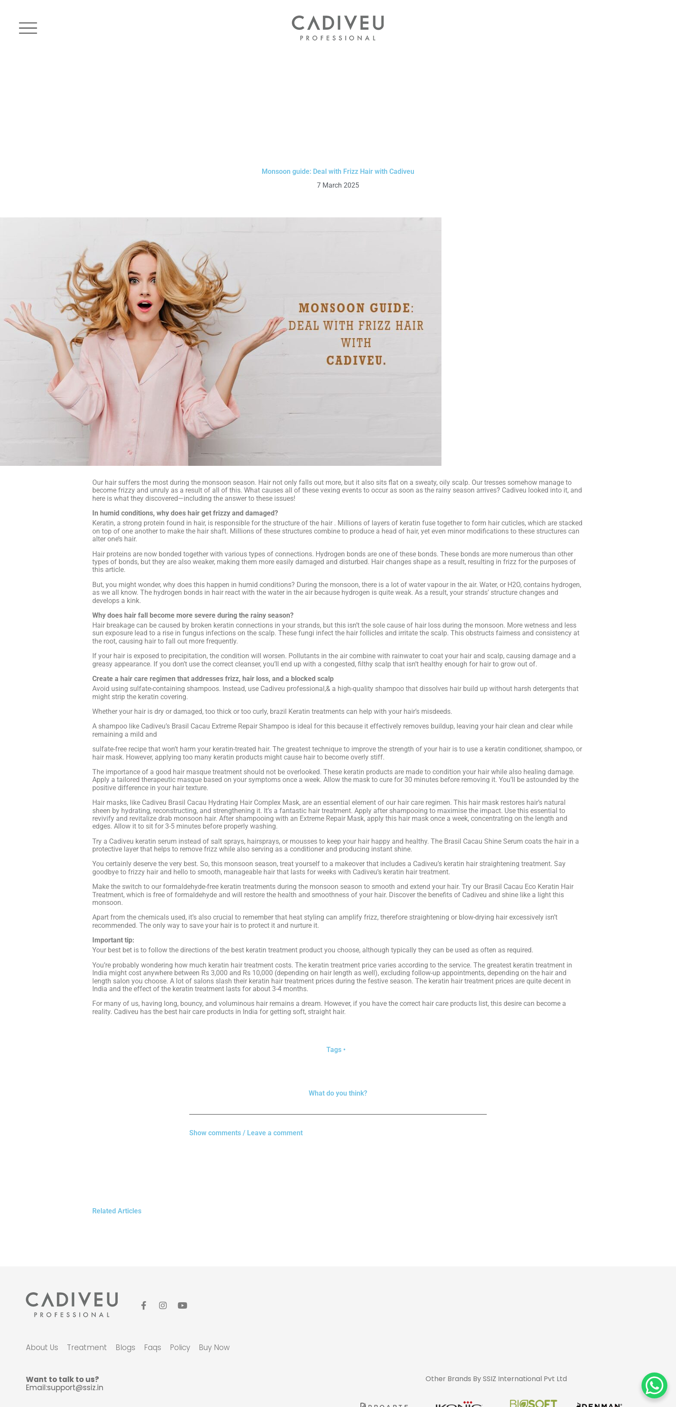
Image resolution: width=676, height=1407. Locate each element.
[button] (338, 1130)
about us (42, 1347)
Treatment (87, 1347)
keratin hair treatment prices (291, 981)
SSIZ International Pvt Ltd (525, 1379)
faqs (152, 1347)
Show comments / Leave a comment (246, 1133)
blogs (125, 1347)
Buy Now (214, 1347)
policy (180, 1347)
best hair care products (199, 1012)
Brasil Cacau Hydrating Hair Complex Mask (233, 802)
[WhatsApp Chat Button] (654, 1385)
